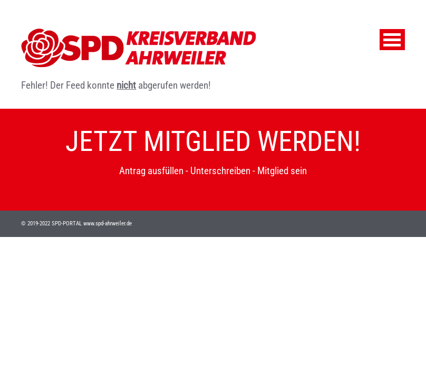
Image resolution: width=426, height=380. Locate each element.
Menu (392, 39)
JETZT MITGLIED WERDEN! (213, 141)
